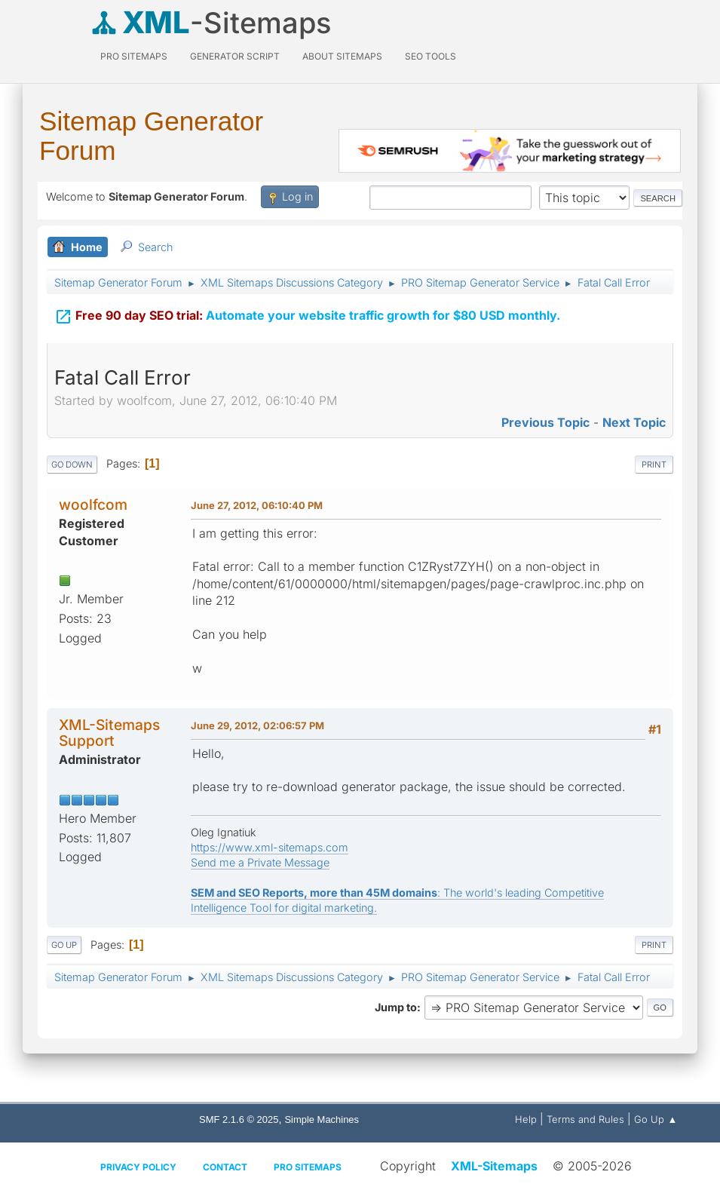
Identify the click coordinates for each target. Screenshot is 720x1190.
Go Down (72, 464)
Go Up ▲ (655, 1119)
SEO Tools (430, 56)
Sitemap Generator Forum (151, 135)
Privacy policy (138, 1167)
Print (654, 464)
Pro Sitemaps (308, 1167)
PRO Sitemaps (133, 56)
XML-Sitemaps (494, 1165)
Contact (225, 1167)
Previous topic (545, 422)
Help (526, 1119)
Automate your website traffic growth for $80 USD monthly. (307, 314)
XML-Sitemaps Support (109, 733)
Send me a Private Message (260, 862)
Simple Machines (321, 1119)
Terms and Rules (585, 1119)
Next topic (634, 422)
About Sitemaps (342, 56)
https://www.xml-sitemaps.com (269, 847)
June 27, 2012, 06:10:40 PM (257, 505)
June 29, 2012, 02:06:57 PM (257, 725)
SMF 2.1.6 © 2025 (238, 1119)
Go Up (64, 945)
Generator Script (235, 56)
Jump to (396, 1007)
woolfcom (93, 504)
